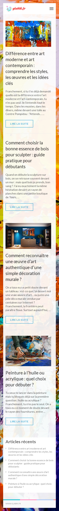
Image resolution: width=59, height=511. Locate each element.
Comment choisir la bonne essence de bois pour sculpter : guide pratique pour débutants (27, 154)
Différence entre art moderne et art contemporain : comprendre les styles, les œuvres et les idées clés (30, 451)
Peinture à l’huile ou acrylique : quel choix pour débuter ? (26, 378)
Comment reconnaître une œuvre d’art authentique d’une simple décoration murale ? (27, 267)
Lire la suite (19, 123)
